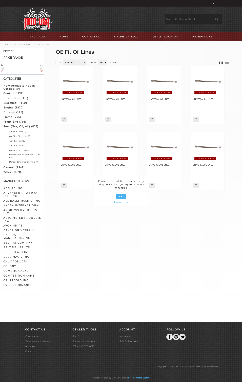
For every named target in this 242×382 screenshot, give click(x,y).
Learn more (121, 202)
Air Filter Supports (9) (19, 150)
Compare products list (83, 341)
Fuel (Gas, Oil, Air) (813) (20, 126)
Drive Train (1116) (15, 98)
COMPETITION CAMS (19, 275)
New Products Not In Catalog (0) (19, 87)
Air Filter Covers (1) (18, 131)
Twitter (176, 337)
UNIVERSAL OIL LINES (71, 99)
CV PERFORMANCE (17, 285)
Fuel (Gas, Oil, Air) (21, 44)
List (227, 62)
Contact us (30, 351)
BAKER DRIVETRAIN (18, 230)
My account (125, 336)
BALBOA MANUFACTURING (16, 237)
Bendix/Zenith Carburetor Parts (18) (24, 155)
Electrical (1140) (15, 102)
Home (5, 44)
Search (75, 336)
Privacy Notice (32, 336)
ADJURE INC (12, 188)
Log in (211, 3)
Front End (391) (14, 121)
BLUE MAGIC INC (16, 256)
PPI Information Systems (139, 378)
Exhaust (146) (13, 112)
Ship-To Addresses (128, 341)
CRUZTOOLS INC (15, 280)
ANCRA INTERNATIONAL (21, 205)
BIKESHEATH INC (16, 252)
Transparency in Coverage (38, 341)
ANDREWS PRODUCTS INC (20, 212)
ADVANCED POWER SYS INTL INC (21, 195)
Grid (221, 62)
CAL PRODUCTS (15, 261)
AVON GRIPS (13, 225)
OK (121, 196)
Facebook (169, 337)
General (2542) (14, 167)
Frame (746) (12, 117)
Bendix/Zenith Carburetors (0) (23, 162)
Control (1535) (13, 93)
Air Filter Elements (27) (20, 136)
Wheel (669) (12, 172)
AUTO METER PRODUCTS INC (22, 219)
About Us (30, 346)
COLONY (9, 266)
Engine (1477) (13, 107)
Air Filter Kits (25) (17, 141)
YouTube (182, 337)
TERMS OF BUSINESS (83, 346)
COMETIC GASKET (16, 271)
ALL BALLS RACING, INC (21, 200)
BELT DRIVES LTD (16, 247)
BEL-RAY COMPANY (18, 242)
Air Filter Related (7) (18, 145)
